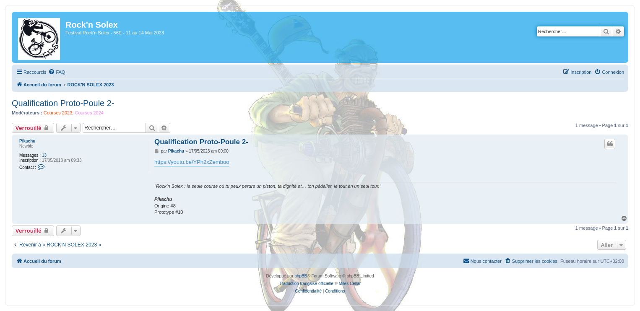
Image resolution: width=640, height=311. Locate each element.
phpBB (300, 276)
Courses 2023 (58, 112)
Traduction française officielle (306, 283)
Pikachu (27, 141)
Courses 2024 (89, 112)
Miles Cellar (350, 283)
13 (44, 155)
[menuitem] (56, 72)
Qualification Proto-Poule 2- (63, 103)
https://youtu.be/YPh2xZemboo (191, 162)
